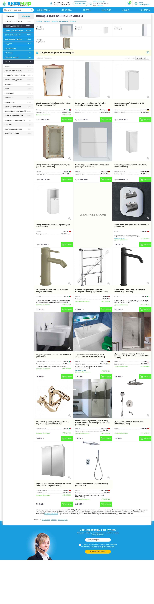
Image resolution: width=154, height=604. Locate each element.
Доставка (66, 10)
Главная (39, 21)
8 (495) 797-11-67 (62, 5)
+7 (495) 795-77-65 (51, 514)
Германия (46, 520)
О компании (43, 10)
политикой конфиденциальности (103, 546)
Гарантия (106, 10)
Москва (100, 5)
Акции (125, 10)
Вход (141, 3)
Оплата (86, 10)
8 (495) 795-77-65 (62, 2)
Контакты (145, 10)
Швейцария (62, 520)
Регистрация (144, 5)
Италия (54, 520)
